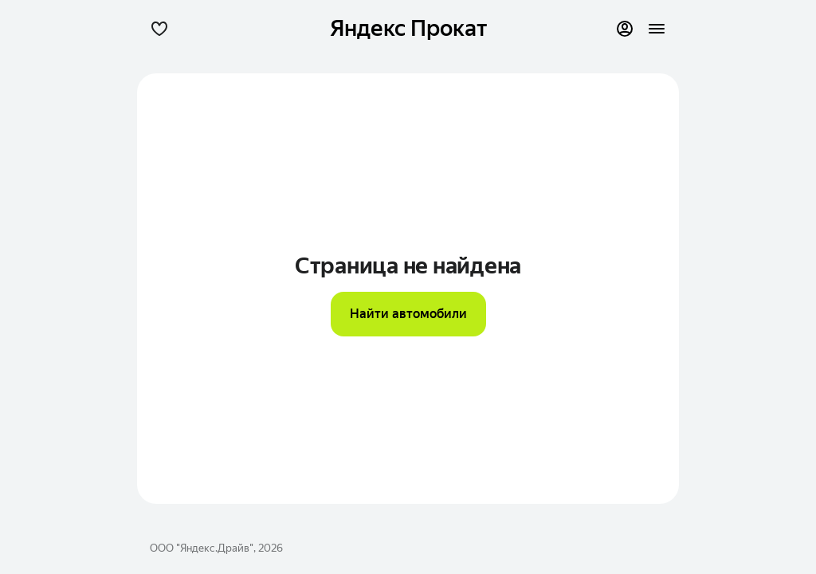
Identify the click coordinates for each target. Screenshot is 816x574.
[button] (159, 28)
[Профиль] (624, 28)
